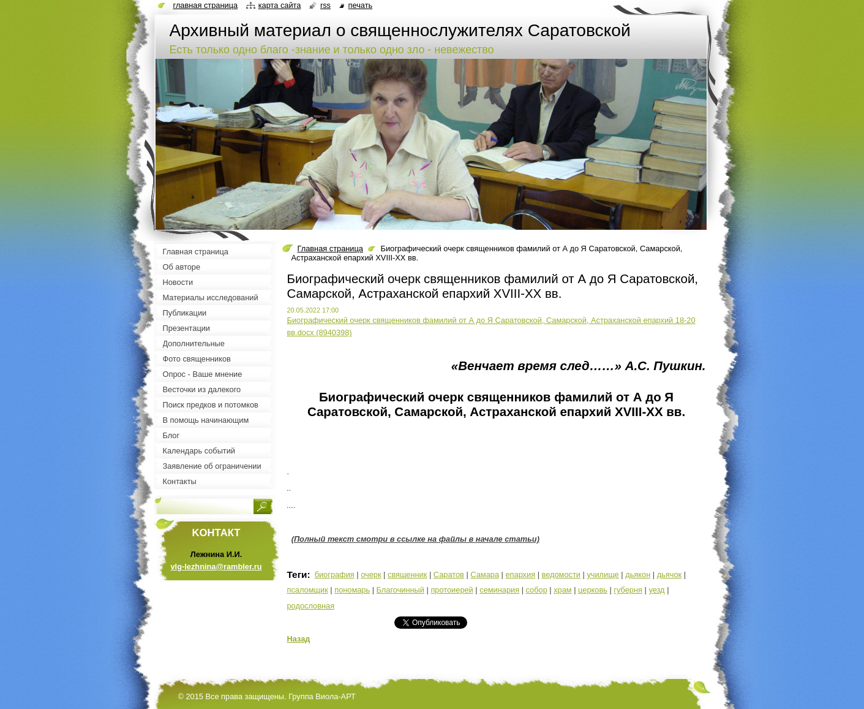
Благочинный (400, 589)
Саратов (449, 574)
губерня (628, 589)
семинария (499, 589)
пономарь (352, 589)
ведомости (561, 574)
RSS (325, 5)
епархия (520, 574)
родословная (311, 605)
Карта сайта (279, 5)
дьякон (637, 574)
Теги (297, 574)
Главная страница (330, 248)
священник (407, 574)
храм (562, 589)
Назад (298, 638)
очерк (371, 574)
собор (536, 589)
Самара (484, 574)
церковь (592, 589)
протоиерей (451, 589)
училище (602, 574)
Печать (360, 5)
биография (335, 574)
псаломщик (307, 589)
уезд (656, 589)
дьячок (669, 574)
